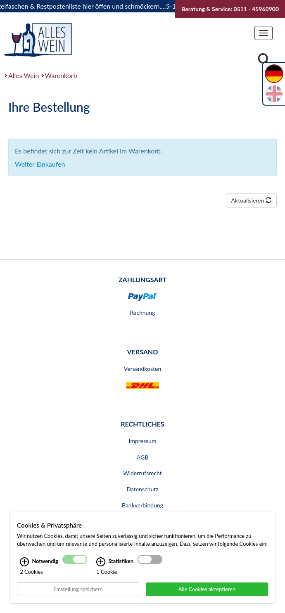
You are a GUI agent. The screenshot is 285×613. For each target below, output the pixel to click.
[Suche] (264, 60)
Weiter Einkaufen (40, 164)
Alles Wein (23, 75)
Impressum (143, 440)
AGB (143, 457)
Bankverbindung (142, 505)
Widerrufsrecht (142, 472)
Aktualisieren (251, 200)
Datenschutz (142, 489)
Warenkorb (61, 75)
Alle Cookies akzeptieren (206, 588)
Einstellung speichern (77, 588)
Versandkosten (142, 368)
